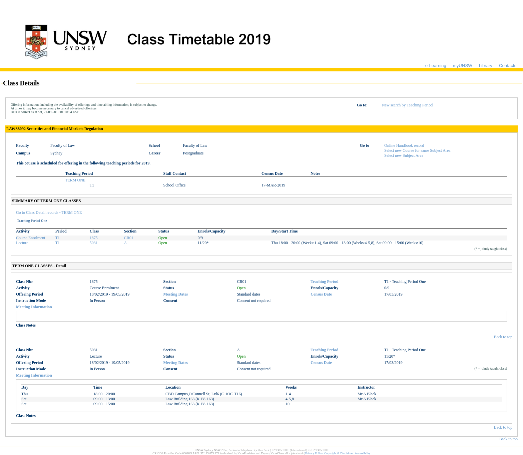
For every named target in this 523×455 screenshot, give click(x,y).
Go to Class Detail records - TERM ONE (49, 212)
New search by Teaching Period (407, 105)
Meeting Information (34, 307)
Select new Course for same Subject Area (417, 150)
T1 (57, 238)
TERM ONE (75, 180)
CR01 (128, 238)
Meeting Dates (175, 294)
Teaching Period (324, 281)
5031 (94, 243)
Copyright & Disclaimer (339, 453)
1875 (94, 238)
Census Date (321, 294)
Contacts (507, 65)
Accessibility (363, 453)
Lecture (22, 243)
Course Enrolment (30, 238)
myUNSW (462, 65)
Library (485, 65)
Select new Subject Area (403, 155)
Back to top (503, 337)
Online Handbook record (404, 145)
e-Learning (435, 65)
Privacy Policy (314, 453)
